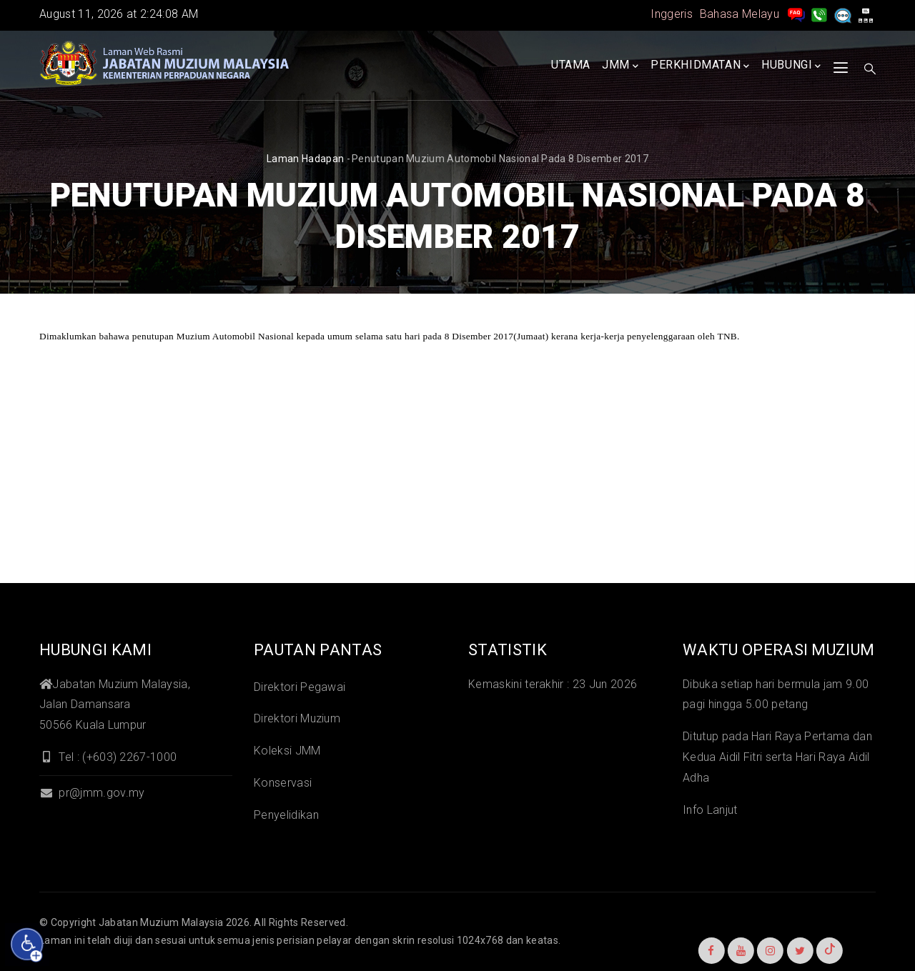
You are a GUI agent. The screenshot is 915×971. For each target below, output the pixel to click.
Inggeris (672, 14)
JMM (620, 66)
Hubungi (791, 66)
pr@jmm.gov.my (91, 793)
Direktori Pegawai (299, 687)
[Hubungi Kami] (819, 14)
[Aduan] (843, 14)
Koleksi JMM (287, 750)
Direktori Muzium (297, 718)
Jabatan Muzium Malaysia (161, 922)
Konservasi (283, 783)
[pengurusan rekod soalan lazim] (796, 14)
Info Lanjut (710, 810)
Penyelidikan (286, 815)
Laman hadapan (305, 158)
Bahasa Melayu (739, 14)
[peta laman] (866, 14)
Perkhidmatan (700, 66)
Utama (570, 64)
